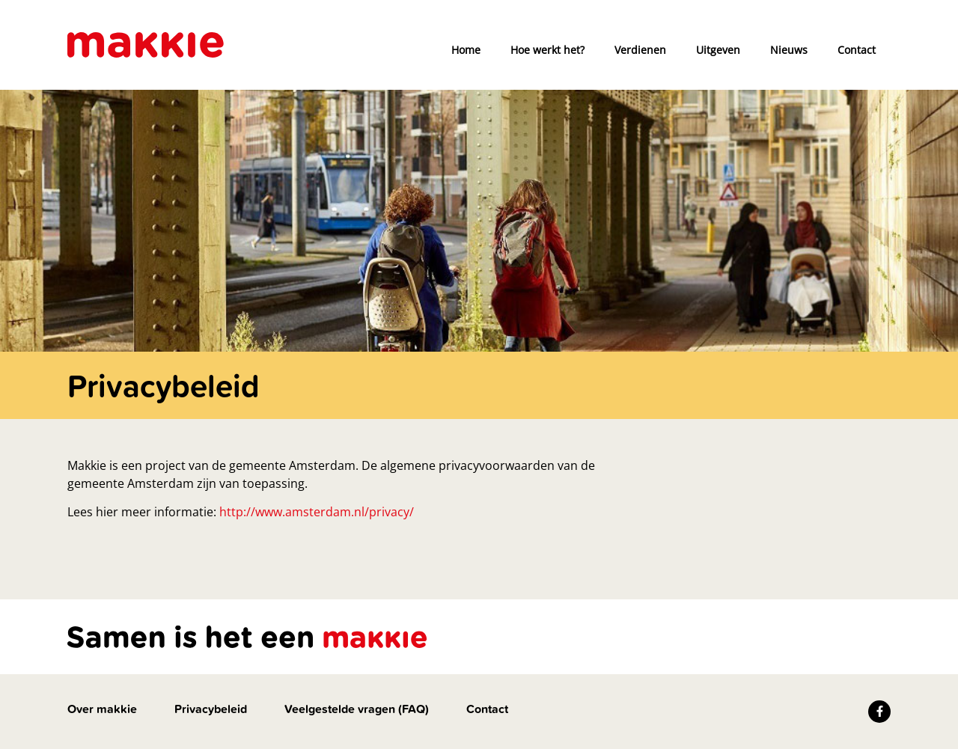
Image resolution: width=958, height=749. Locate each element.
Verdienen (640, 50)
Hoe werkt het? (547, 50)
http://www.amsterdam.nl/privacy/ (316, 512)
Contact (857, 50)
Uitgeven (718, 50)
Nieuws (789, 50)
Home (465, 50)
